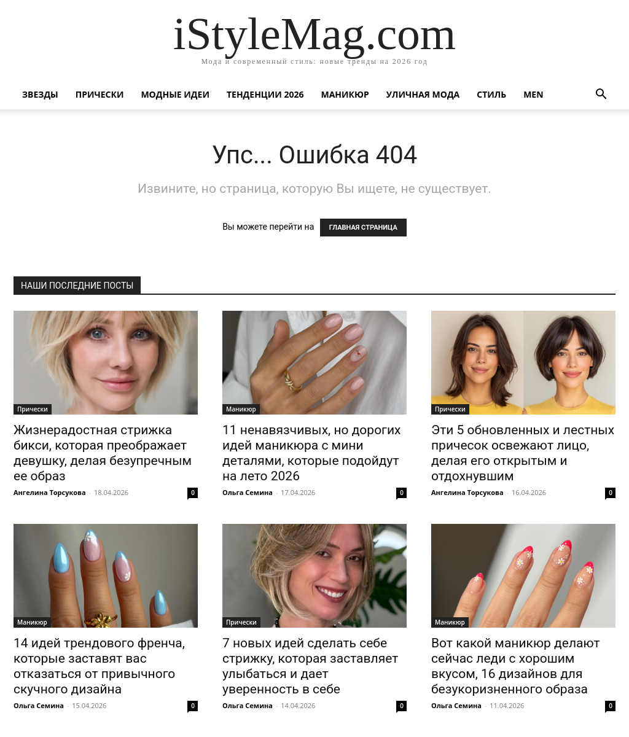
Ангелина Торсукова (50, 492)
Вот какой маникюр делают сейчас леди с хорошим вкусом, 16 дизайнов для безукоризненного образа (515, 666)
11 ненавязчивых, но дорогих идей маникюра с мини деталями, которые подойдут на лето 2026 (311, 453)
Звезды (40, 94)
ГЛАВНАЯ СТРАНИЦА (363, 228)
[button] (600, 95)
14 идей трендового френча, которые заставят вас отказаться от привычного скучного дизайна (99, 666)
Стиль (491, 94)
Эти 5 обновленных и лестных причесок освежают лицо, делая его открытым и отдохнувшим (522, 453)
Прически (100, 94)
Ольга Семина (247, 492)
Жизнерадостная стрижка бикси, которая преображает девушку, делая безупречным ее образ (103, 453)
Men (533, 94)
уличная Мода (422, 94)
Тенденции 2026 (265, 94)
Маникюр (345, 94)
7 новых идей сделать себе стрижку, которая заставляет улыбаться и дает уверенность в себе (310, 666)
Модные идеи (175, 94)
